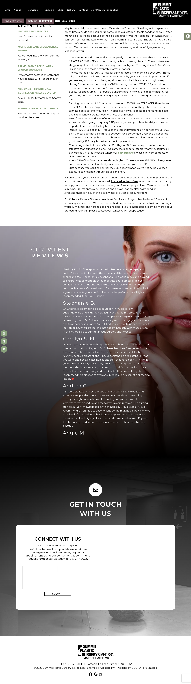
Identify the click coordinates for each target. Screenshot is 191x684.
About (17, 10)
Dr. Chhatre (71, 199)
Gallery (71, 10)
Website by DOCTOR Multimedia (137, 667)
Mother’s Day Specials (33, 31)
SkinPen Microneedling (104, 10)
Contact (83, 10)
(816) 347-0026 (65, 21)
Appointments (13, 21)
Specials (49, 10)
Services (33, 10)
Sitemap (92, 667)
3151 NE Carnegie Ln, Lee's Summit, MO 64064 (104, 664)
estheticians (126, 152)
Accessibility (107, 667)
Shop (61, 10)
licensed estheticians (124, 181)
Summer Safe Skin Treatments (38, 108)
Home (6, 10)
